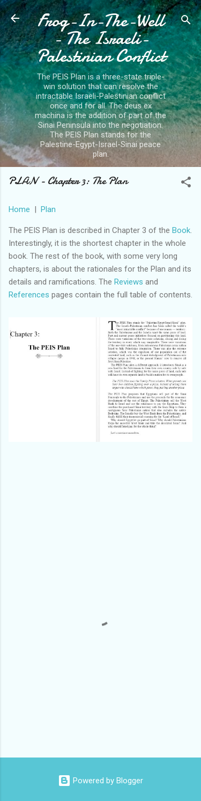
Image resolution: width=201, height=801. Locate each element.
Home (19, 209)
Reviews (128, 282)
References (29, 295)
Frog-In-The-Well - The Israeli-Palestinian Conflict (100, 38)
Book (181, 230)
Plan (48, 209)
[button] (186, 184)
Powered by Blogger (100, 780)
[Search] (186, 21)
